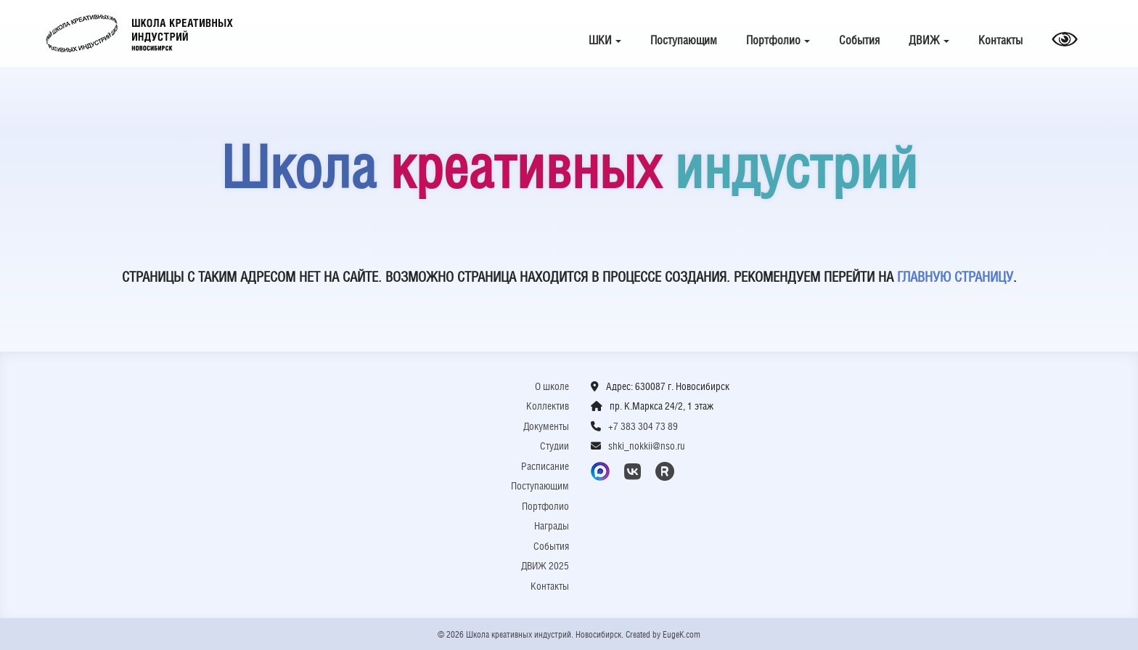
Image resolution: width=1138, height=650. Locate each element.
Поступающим (683, 40)
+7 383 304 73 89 (643, 426)
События (859, 40)
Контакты (1000, 40)
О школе (552, 386)
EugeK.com (681, 635)
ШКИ (605, 40)
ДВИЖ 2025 (545, 566)
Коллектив (547, 406)
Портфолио (778, 40)
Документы (546, 426)
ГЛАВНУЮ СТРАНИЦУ (955, 277)
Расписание (545, 466)
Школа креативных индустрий (139, 33)
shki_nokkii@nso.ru (646, 446)
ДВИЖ (929, 40)
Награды (551, 526)
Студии (554, 446)
